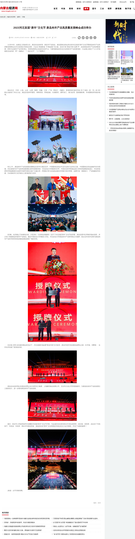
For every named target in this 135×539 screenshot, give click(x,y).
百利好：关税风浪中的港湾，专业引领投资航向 (19, 522)
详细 (23, 17)
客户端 (132, 2)
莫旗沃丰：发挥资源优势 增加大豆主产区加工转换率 (21, 534)
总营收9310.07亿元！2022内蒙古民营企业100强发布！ (114, 61)
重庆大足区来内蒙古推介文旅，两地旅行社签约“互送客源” (23, 530)
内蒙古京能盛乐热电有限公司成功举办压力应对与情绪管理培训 (24, 526)
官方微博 (113, 2)
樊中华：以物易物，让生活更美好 (119, 119)
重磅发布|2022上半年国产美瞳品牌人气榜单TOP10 (127, 61)
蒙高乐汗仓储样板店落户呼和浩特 (119, 115)
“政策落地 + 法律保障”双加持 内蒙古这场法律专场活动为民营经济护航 (27, 518)
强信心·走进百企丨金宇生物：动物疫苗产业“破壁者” (70, 526)
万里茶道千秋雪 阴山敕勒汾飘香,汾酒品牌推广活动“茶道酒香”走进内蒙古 (76, 518)
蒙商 (18, 17)
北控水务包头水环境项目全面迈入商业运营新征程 (69, 530)
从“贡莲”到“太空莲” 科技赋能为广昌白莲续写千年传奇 (70, 522)
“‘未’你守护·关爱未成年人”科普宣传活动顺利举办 (69, 534)
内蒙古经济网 (11, 17)
